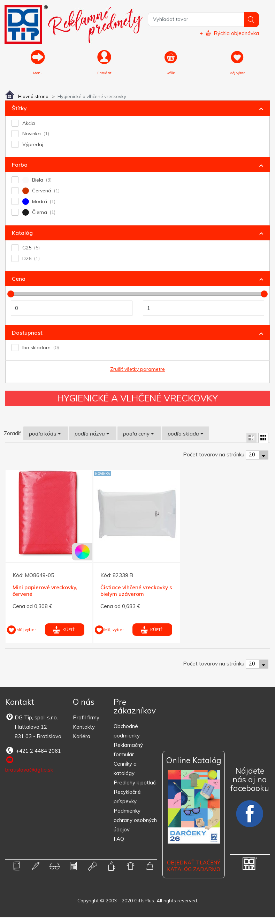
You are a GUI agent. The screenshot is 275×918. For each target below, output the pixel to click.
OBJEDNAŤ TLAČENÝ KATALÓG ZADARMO (193, 866)
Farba (20, 165)
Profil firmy (86, 718)
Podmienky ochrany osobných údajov (135, 820)
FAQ (119, 839)
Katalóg (22, 233)
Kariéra (81, 737)
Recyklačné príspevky (127, 797)
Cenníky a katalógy (125, 769)
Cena (18, 279)
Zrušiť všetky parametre (137, 369)
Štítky (19, 108)
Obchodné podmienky (127, 732)
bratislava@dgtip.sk (29, 765)
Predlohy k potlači (135, 783)
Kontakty (84, 727)
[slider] (10, 294)
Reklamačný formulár (128, 750)
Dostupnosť (27, 332)
